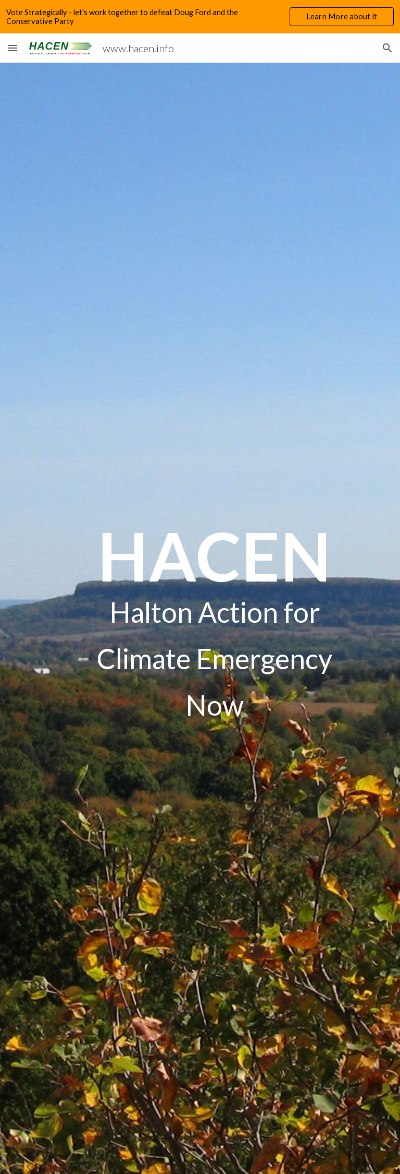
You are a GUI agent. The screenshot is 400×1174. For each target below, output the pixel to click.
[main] (214, 618)
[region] (200, 16)
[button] (12, 47)
